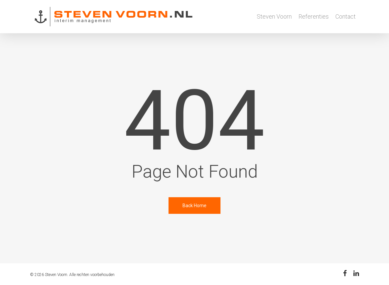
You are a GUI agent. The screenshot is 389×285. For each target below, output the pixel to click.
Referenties (313, 17)
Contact (345, 17)
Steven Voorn (274, 17)
